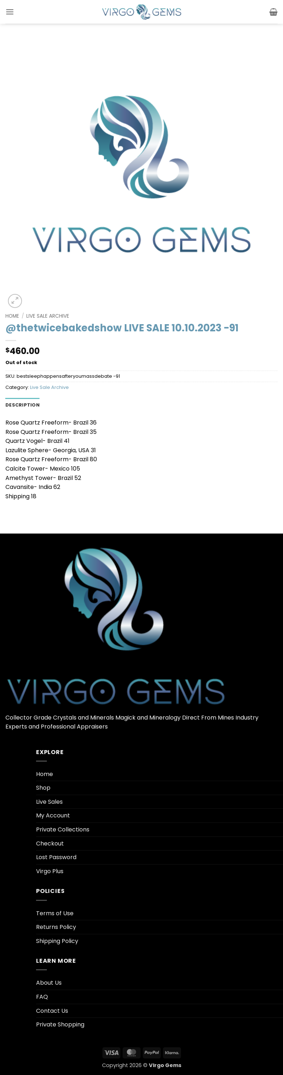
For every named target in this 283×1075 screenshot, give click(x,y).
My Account (53, 815)
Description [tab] (22, 405)
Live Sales (49, 802)
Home (12, 316)
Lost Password (56, 857)
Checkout (50, 843)
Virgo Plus (49, 871)
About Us (49, 983)
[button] (9, 12)
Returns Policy (56, 927)
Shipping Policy (57, 941)
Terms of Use (55, 913)
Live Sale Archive (47, 316)
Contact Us (52, 1011)
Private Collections (62, 829)
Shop (43, 788)
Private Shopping (60, 1024)
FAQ (42, 997)
